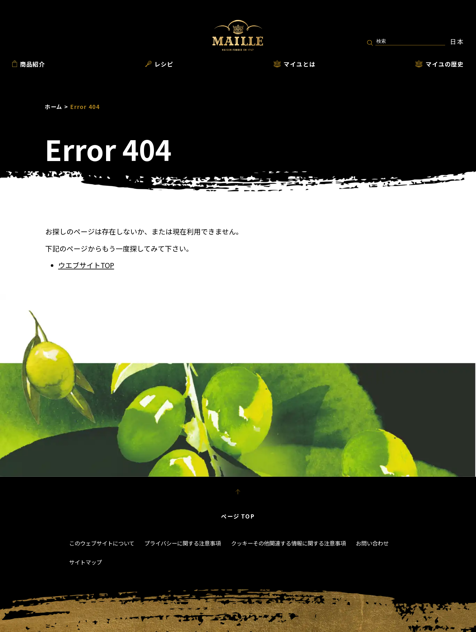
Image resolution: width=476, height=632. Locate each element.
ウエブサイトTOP (86, 265)
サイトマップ (85, 562)
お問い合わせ (372, 543)
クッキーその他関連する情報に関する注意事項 (288, 543)
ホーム (53, 107)
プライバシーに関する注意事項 (182, 543)
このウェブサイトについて (101, 543)
